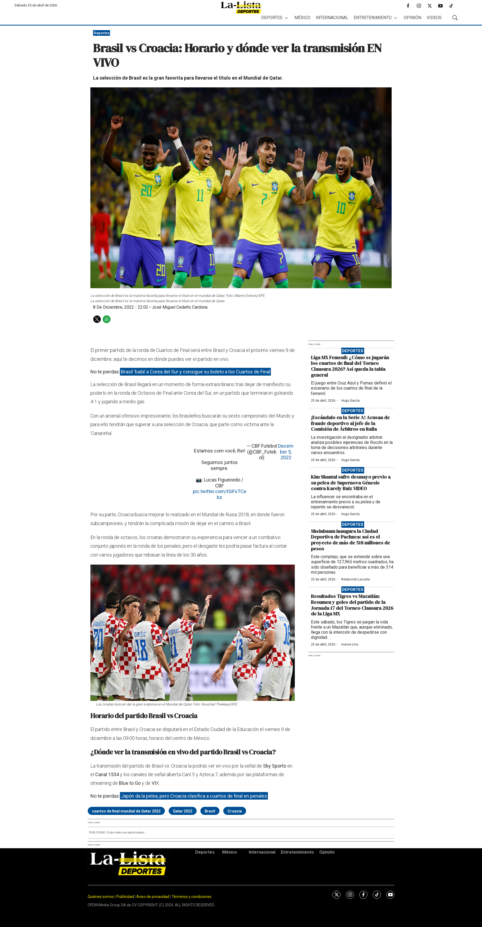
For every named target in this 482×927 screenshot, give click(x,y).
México (302, 17)
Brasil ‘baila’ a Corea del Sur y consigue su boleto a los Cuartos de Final (195, 372)
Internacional (332, 17)
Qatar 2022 (182, 811)
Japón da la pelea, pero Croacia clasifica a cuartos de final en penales (194, 796)
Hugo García (350, 400)
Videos (434, 17)
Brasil (210, 811)
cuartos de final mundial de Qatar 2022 (126, 811)
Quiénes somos (101, 896)
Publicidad (125, 896)
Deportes (271, 17)
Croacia (235, 811)
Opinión (412, 17)
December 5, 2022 (285, 451)
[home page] (241, 7)
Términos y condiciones (191, 896)
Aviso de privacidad (152, 896)
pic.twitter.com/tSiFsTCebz (219, 494)
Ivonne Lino (349, 644)
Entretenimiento (373, 17)
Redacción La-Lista (355, 579)
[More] (286, 17)
